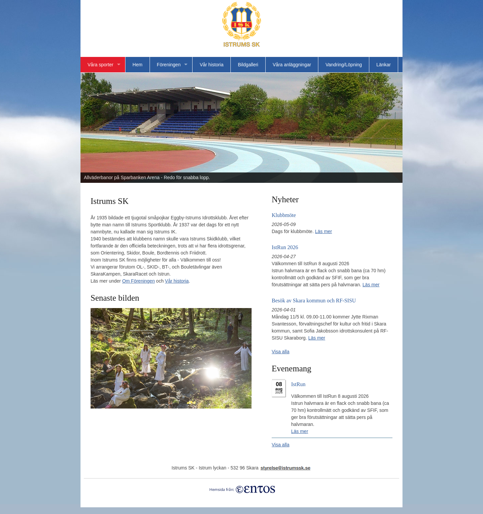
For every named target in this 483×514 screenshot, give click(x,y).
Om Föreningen (138, 281)
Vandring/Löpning (343, 64)
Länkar (383, 64)
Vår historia (211, 64)
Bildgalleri (248, 64)
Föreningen (169, 64)
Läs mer (323, 231)
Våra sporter (100, 64)
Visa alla (280, 351)
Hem (137, 64)
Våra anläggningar (292, 64)
